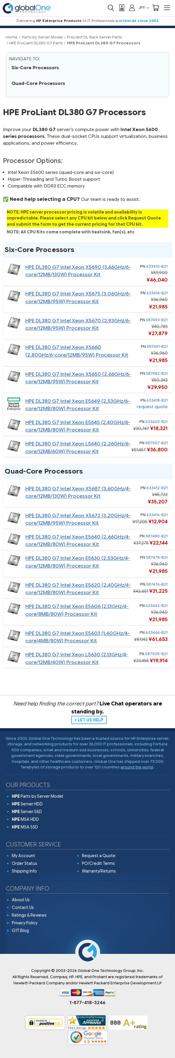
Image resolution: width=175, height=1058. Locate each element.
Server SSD (27, 811)
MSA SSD (25, 827)
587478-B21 (157, 557)
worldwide (126, 21)
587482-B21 (157, 373)
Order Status (24, 863)
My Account (23, 855)
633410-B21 (157, 266)
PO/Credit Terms (98, 863)
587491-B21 (157, 346)
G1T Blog (20, 930)
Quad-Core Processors (38, 83)
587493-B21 (157, 319)
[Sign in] (132, 7)
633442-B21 (157, 605)
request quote (152, 406)
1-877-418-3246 (87, 1002)
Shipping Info (24, 871)
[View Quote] (121, 8)
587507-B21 (156, 442)
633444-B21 (157, 632)
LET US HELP (90, 720)
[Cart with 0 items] (156, 8)
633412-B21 (157, 487)
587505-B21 (156, 653)
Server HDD (27, 804)
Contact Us (23, 907)
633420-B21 (156, 421)
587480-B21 (157, 536)
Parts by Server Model (37, 796)
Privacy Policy (24, 922)
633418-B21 (157, 400)
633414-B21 (157, 292)
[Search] (111, 8)
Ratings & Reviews (29, 915)
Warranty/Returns (99, 871)
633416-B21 (157, 514)
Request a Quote (98, 855)
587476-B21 (157, 584)
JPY (143, 7)
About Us (21, 899)
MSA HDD (25, 819)
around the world (136, 767)
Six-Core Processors (35, 67)
